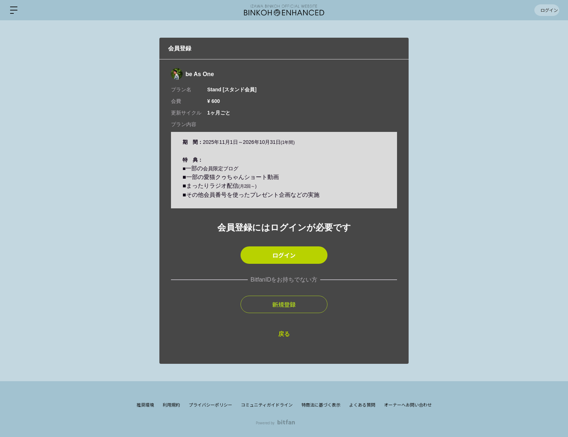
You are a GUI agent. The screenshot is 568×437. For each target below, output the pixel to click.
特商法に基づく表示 (321, 405)
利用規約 (171, 405)
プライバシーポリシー (210, 405)
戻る (284, 334)
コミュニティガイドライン (267, 405)
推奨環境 (145, 405)
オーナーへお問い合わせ (408, 405)
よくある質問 (362, 405)
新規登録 (284, 304)
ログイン (546, 10)
